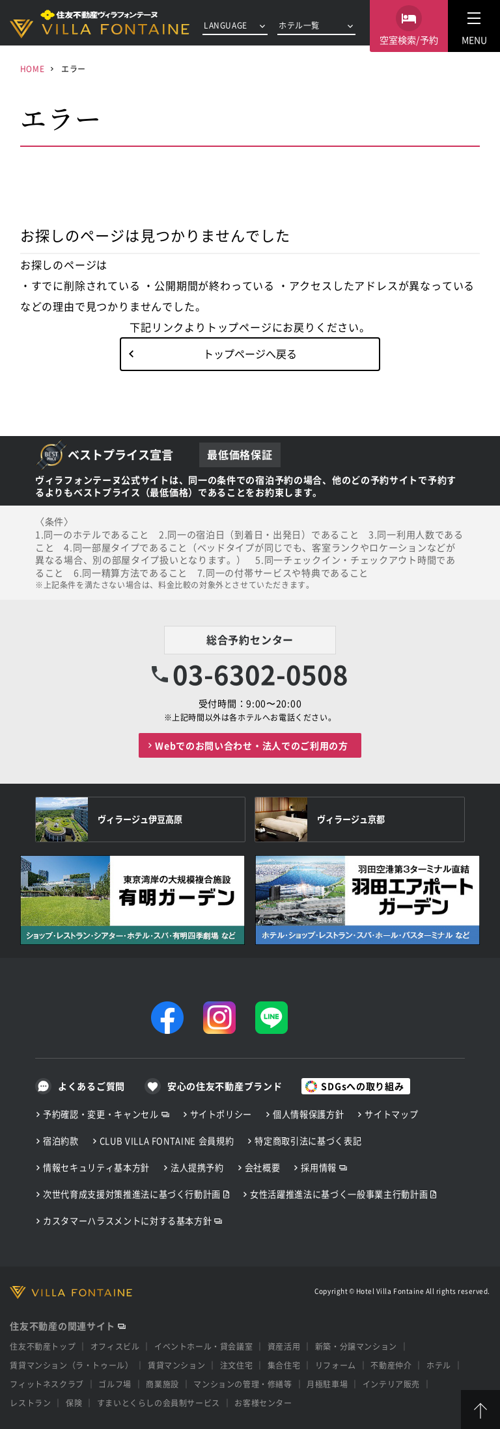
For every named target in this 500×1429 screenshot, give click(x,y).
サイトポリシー (221, 1114)
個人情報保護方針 (308, 1114)
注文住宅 (236, 1365)
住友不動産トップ (43, 1346)
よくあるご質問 (91, 1085)
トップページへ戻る (250, 353)
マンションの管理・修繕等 (242, 1383)
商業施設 (162, 1383)
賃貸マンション (176, 1365)
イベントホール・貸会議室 (203, 1346)
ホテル (438, 1365)
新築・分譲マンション (356, 1346)
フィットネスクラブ (46, 1383)
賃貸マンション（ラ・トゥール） (71, 1365)
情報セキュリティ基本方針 (96, 1167)
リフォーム (335, 1365)
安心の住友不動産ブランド (224, 1085)
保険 (74, 1402)
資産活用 (284, 1346)
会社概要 (263, 1167)
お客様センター (263, 1402)
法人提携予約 (197, 1167)
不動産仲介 (390, 1365)
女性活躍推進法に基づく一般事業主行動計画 (339, 1194)
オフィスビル (115, 1346)
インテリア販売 (391, 1383)
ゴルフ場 (114, 1383)
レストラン (30, 1402)
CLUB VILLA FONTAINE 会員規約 (167, 1141)
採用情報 (319, 1167)
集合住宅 (284, 1365)
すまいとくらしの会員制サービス (158, 1402)
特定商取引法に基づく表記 (308, 1141)
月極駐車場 (327, 1383)
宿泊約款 (61, 1141)
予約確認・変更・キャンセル (101, 1114)
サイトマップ (391, 1114)
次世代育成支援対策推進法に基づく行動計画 (132, 1194)
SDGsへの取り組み (362, 1085)
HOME (32, 68)
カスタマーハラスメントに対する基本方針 (127, 1221)
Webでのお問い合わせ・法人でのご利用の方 (251, 745)
